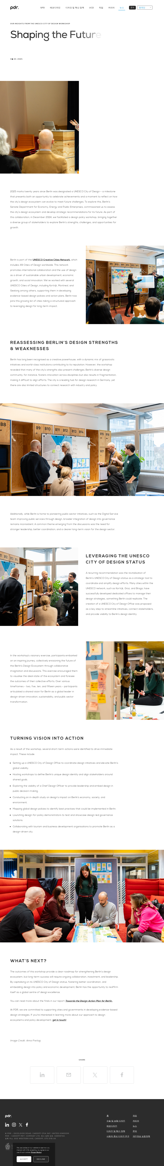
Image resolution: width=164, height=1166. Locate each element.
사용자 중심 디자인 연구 (118, 1136)
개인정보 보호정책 (141, 1136)
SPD (42, 8)
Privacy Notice (36, 1152)
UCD (91, 8)
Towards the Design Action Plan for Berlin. (88, 1001)
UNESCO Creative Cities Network (51, 259)
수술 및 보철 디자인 (116, 1121)
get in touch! (59, 1020)
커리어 (111, 8)
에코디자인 (55, 8)
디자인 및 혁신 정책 (75, 8)
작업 (101, 8)
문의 (132, 7)
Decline (41, 1159)
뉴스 (122, 8)
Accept (24, 1159)
